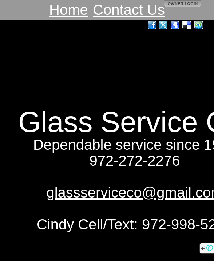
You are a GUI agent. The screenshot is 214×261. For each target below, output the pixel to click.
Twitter (164, 25)
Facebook (152, 25)
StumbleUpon (199, 25)
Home (68, 10)
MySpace (175, 25)
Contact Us (129, 10)
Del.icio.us (187, 25)
